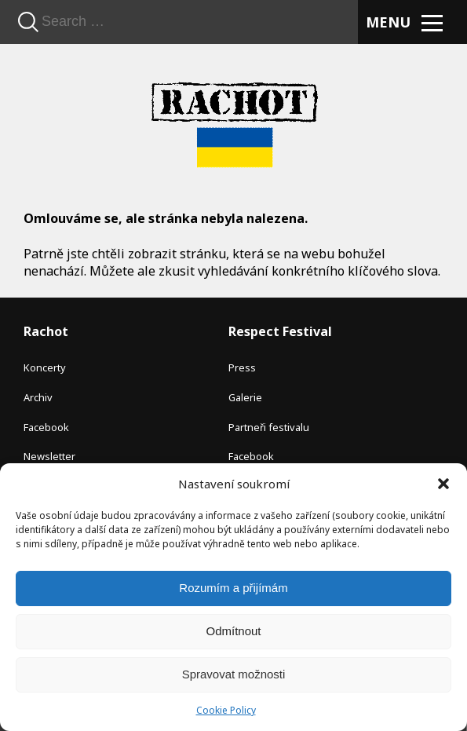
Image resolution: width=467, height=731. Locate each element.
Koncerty (45, 367)
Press (242, 367)
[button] (443, 484)
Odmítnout (233, 631)
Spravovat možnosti (234, 674)
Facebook (46, 427)
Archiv (38, 397)
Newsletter (49, 456)
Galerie (245, 397)
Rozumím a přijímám (233, 587)
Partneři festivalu (268, 427)
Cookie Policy (226, 710)
